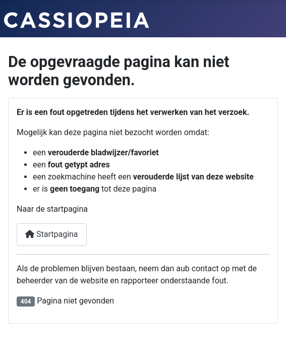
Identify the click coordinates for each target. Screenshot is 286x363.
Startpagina (51, 234)
